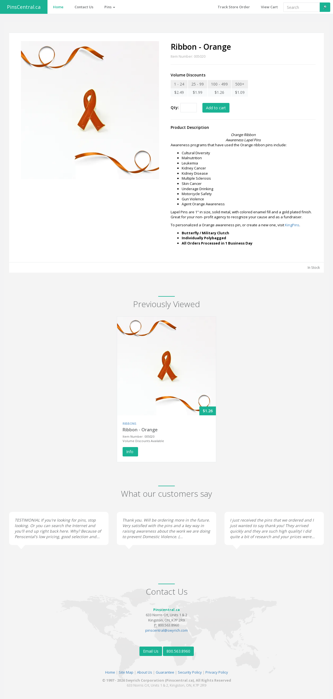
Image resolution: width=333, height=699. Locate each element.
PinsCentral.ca (24, 7)
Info (130, 451)
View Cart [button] (269, 6)
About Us (144, 672)
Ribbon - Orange (140, 430)
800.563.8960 (178, 651)
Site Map (126, 672)
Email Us (150, 651)
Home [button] (58, 6)
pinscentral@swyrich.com (166, 630)
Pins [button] (109, 6)
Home (110, 672)
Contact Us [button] (84, 6)
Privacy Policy (216, 672)
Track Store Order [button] (234, 6)
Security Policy (190, 672)
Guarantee (165, 672)
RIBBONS (129, 423)
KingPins (292, 224)
